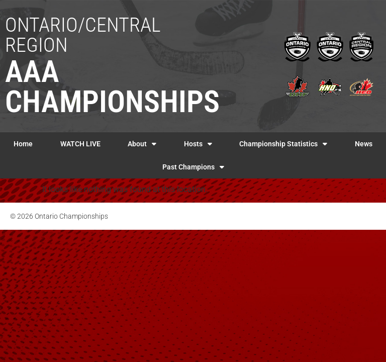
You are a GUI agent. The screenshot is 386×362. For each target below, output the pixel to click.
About (142, 143)
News (363, 144)
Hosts (198, 143)
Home (23, 144)
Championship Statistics (283, 143)
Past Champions (193, 166)
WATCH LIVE (80, 144)
